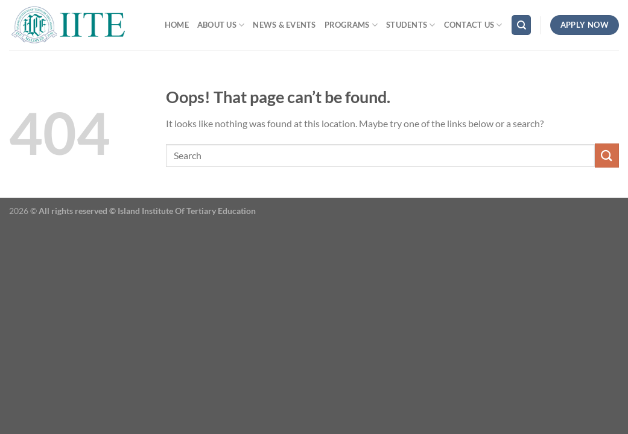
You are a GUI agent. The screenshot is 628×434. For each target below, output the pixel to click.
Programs (351, 25)
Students (411, 25)
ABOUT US (221, 25)
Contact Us (473, 25)
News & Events (284, 25)
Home (177, 25)
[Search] (521, 25)
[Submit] (607, 155)
